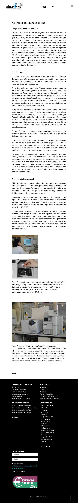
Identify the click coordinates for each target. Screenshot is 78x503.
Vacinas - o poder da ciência (21, 398)
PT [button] (44, 7)
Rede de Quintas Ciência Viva (21, 412)
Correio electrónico (47, 406)
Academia (43, 387)
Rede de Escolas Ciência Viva (21, 410)
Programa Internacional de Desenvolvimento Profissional (49, 397)
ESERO (42, 390)
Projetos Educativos (46, 394)
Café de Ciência (17, 396)
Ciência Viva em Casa (19, 392)
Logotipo (15, 417)
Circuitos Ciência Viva (19, 390)
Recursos (43, 392)
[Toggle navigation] (72, 6)
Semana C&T (16, 387)
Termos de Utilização (44, 414)
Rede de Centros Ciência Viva (21, 406)
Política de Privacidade (44, 409)
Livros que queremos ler (20, 394)
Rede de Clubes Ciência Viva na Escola (24, 408)
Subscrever (19, 472)
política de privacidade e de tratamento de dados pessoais (25, 467)
